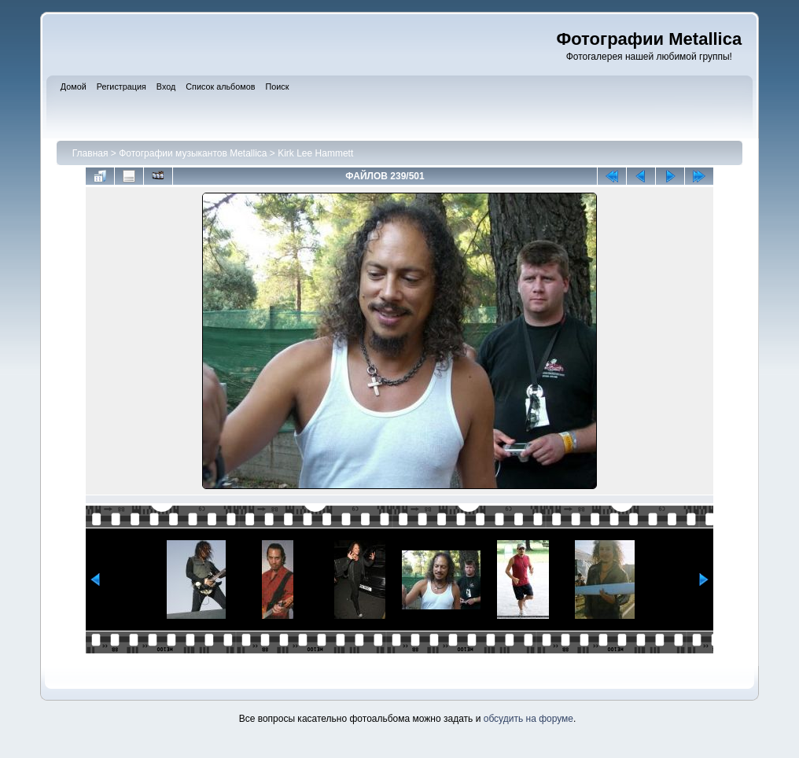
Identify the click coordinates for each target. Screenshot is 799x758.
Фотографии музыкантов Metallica (193, 153)
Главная (90, 153)
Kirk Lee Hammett (315, 153)
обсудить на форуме (528, 718)
